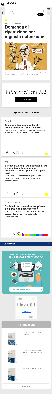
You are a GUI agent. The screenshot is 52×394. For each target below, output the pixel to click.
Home (1, 8)
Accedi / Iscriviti (26, 99)
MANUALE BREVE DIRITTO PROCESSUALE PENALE (33, 351)
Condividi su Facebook (3, 12)
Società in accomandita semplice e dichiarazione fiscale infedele (25, 207)
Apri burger (48, 10)
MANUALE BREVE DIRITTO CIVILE (33, 369)
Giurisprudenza (12, 202)
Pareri (8, 121)
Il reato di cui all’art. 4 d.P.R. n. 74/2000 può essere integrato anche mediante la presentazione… (24, 214)
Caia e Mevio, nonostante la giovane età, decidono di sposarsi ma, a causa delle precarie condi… (23, 178)
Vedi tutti (26, 386)
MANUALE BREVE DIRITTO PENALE (33, 334)
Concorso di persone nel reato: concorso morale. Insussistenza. (23, 126)
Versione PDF (48, 18)
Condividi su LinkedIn (13, 152)
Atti (6, 162)
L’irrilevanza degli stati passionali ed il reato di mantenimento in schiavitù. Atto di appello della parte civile (26, 169)
